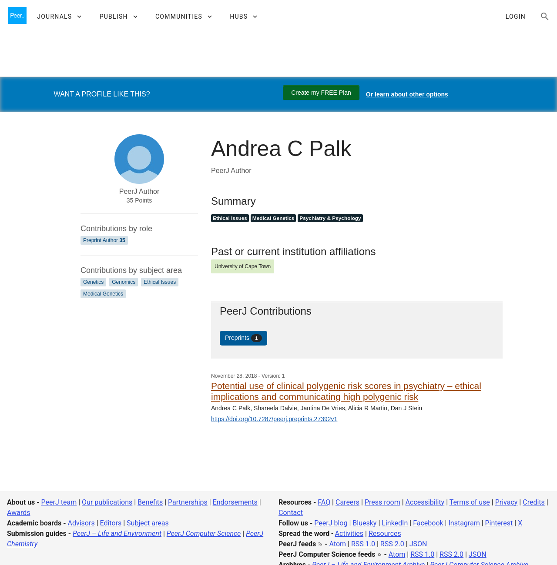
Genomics (123, 282)
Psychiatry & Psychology (330, 218)
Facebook (428, 523)
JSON (418, 544)
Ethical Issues (160, 282)
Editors (111, 523)
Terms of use (470, 502)
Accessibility (425, 502)
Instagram (464, 523)
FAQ (324, 502)
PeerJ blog (330, 523)
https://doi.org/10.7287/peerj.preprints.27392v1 (274, 418)
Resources (385, 533)
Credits (534, 502)
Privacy (506, 502)
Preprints (243, 338)
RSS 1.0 (363, 544)
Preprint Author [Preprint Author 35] (104, 240)
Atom (337, 544)
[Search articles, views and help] (544, 16)
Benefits (150, 502)
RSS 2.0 (392, 544)
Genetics (93, 282)
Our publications (107, 502)
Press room (382, 502)
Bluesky (364, 523)
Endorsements (235, 502)
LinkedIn (395, 523)
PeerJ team (59, 502)
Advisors (80, 523)
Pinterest (499, 523)
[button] (59, 16)
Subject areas (148, 523)
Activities (349, 533)
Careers (347, 502)
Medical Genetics (103, 294)
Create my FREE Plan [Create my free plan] (321, 92)
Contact (290, 512)
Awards (18, 512)
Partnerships (188, 502)
